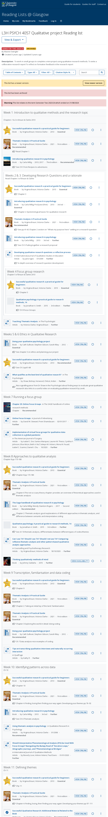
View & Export (13, 39)
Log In (53, 21)
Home (6, 21)
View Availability (80, 561)
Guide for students (72, 4)
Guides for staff (89, 4)
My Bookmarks (28, 21)
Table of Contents (13, 72)
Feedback (43, 21)
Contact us (101, 4)
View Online (81, 130)
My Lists (15, 21)
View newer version (93, 83)
